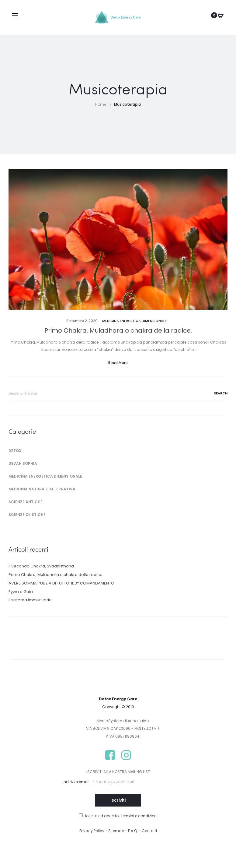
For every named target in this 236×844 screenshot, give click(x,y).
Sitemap (116, 830)
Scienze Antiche (26, 501)
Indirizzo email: (76, 781)
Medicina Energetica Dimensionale (134, 320)
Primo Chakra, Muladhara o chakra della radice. (118, 330)
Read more (118, 362)
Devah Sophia (23, 463)
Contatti (149, 830)
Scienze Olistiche (27, 514)
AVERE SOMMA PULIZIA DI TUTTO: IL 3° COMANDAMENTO (61, 583)
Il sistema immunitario (30, 600)
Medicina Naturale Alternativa (42, 489)
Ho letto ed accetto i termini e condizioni (121, 815)
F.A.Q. (133, 830)
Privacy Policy (91, 830)
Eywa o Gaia (21, 592)
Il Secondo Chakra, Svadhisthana (41, 566)
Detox (15, 450)
